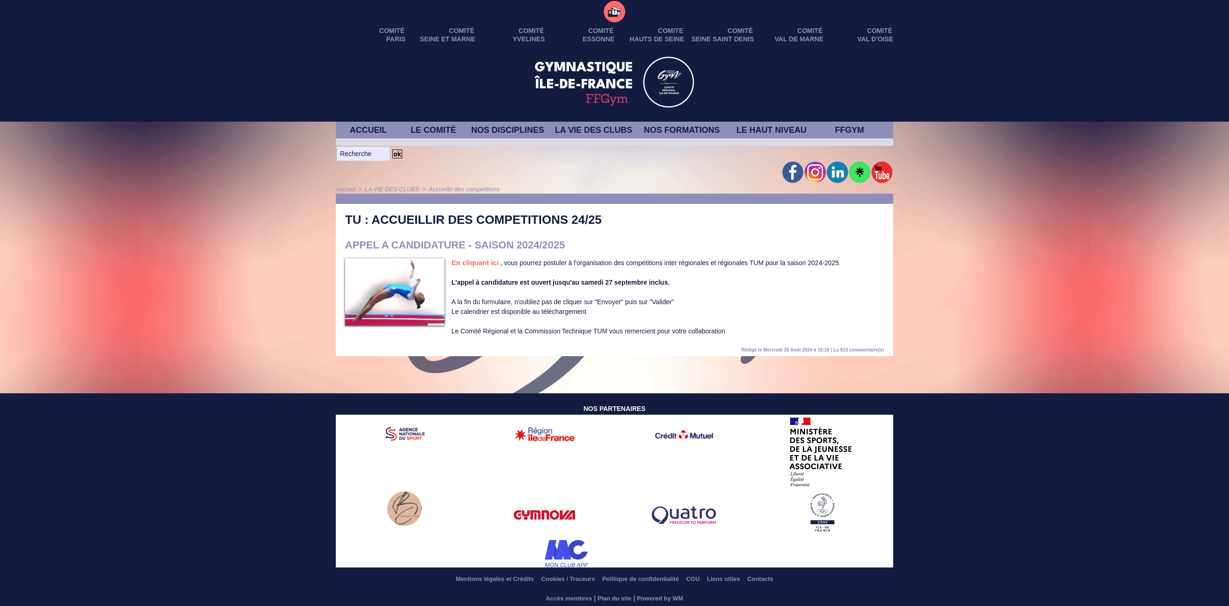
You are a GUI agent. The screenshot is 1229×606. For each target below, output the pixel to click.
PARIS (395, 39)
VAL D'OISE (875, 39)
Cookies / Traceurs (560, 578)
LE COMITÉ (433, 130)
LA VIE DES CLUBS (593, 130)
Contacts (780, 578)
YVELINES (529, 39)
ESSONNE (598, 39)
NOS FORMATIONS (682, 130)
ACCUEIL (368, 130)
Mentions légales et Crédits (478, 578)
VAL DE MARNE (799, 39)
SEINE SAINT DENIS (722, 39)
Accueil (345, 189)
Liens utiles (738, 578)
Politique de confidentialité (642, 578)
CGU (701, 578)
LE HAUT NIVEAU (771, 130)
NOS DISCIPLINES (507, 130)
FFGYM (849, 130)
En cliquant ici (473, 262)
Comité (879, 30)
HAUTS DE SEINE (657, 39)
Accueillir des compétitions (455, 189)
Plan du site (614, 597)
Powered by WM (663, 597)
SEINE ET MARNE (447, 39)
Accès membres (566, 597)
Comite (670, 30)
